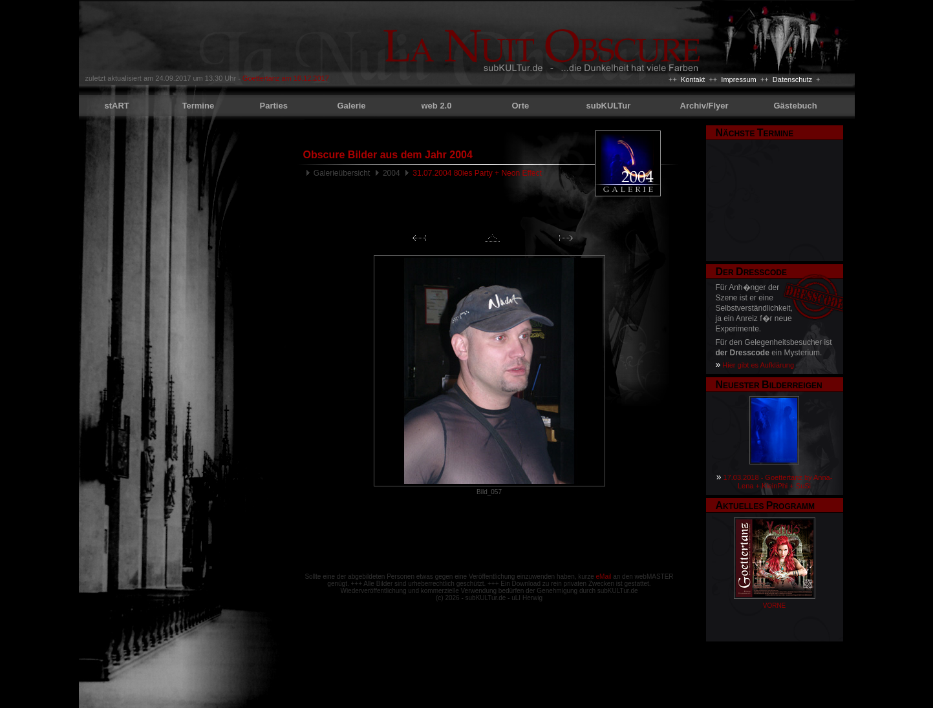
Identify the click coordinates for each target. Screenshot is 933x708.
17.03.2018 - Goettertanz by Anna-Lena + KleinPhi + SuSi (778, 482)
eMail (604, 576)
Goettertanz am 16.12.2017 (285, 78)
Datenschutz (792, 79)
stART (117, 105)
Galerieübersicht (342, 173)
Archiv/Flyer (704, 105)
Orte (521, 105)
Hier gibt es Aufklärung (758, 365)
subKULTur (608, 105)
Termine (198, 105)
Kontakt (693, 79)
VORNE (774, 605)
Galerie (352, 105)
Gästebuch (795, 105)
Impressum (738, 79)
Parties (274, 105)
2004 (391, 173)
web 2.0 (437, 105)
